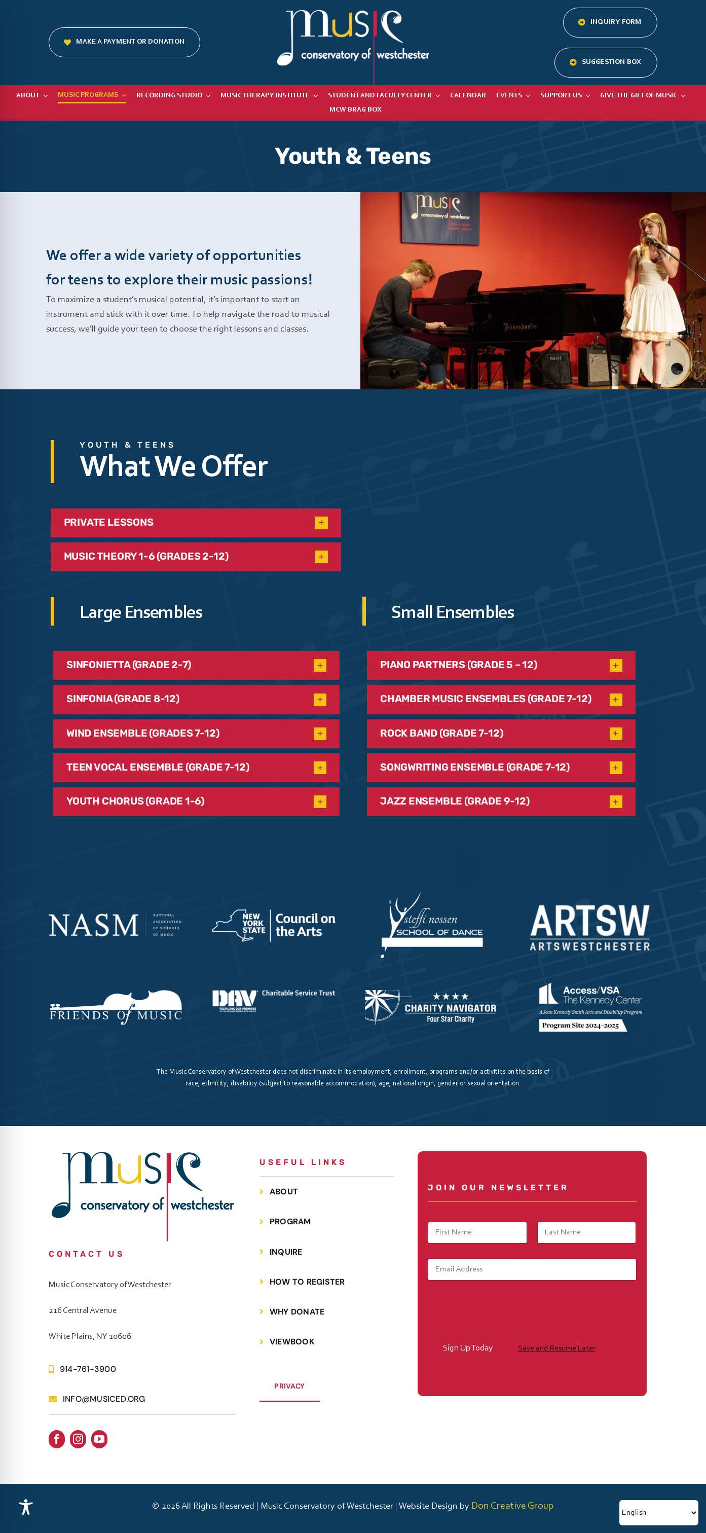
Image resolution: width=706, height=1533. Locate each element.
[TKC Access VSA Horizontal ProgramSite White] (590, 973)
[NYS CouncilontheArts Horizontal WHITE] (274, 909)
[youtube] (99, 1439)
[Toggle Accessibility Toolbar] (26, 1507)
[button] (196, 523)
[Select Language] (658, 1512)
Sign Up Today (468, 1348)
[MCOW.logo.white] (353, 15)
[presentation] (505, 1331)
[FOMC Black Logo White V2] (115, 994)
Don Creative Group (512, 1506)
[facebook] (57, 1439)
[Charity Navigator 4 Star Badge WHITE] (432, 995)
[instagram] (78, 1439)
